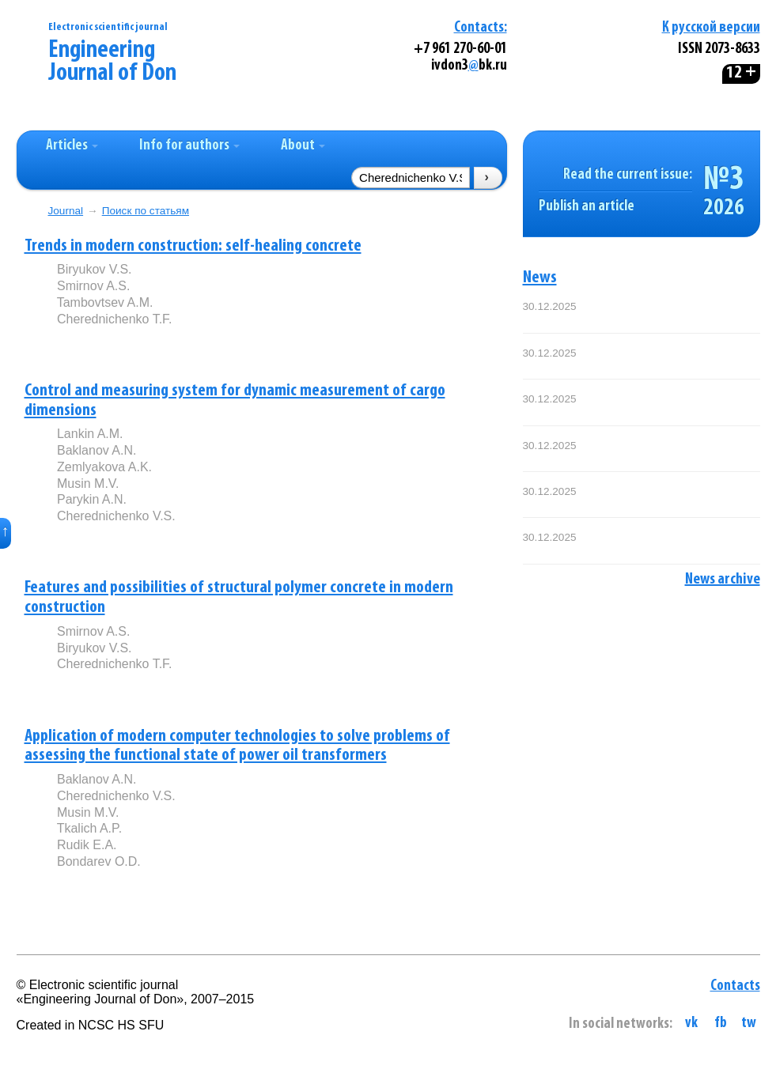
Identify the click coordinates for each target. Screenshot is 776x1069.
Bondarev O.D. (99, 861)
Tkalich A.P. (89, 828)
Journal (66, 211)
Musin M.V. (88, 483)
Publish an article (586, 206)
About (303, 145)
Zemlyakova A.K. (104, 467)
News (540, 278)
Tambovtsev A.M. (105, 302)
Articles (72, 145)
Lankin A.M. (90, 433)
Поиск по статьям (145, 211)
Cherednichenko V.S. (116, 516)
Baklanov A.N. (97, 450)
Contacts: (480, 28)
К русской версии (711, 28)
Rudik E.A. (87, 845)
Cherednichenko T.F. (114, 319)
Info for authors (189, 145)
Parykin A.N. (92, 499)
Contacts (735, 986)
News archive (722, 579)
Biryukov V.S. (94, 269)
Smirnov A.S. (93, 286)
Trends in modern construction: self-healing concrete (193, 246)
